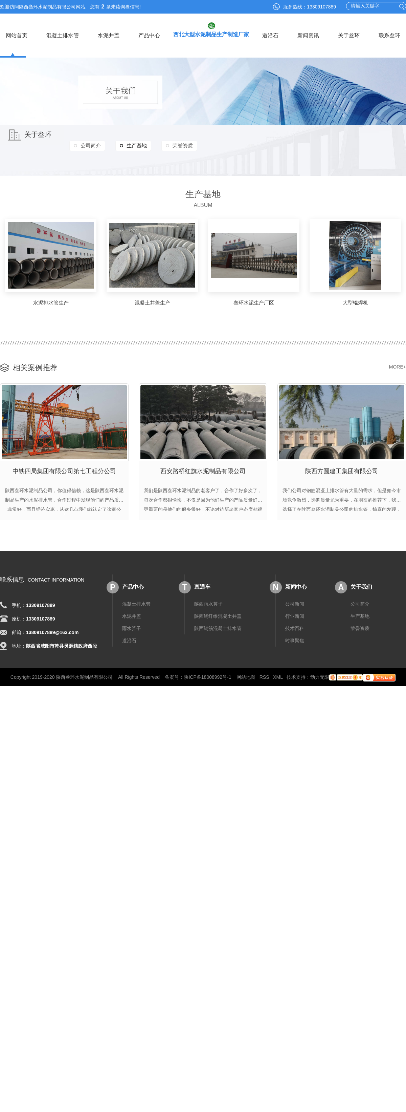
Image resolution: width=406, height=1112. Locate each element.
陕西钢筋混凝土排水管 (218, 624)
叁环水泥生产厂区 (253, 303)
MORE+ (397, 367)
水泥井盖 (108, 35)
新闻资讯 (308, 35)
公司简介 (93, 146)
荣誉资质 (194, 146)
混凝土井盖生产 (152, 303)
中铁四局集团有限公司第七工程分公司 (64, 469)
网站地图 (245, 672)
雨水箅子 (131, 624)
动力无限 (319, 672)
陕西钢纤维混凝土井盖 (218, 611)
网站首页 (16, 35)
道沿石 (270, 35)
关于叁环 (349, 35)
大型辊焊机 (355, 303)
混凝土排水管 (62, 35)
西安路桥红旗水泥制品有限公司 (203, 469)
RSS (264, 672)
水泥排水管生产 (51, 303)
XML (278, 672)
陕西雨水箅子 (208, 599)
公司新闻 (294, 599)
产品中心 (149, 35)
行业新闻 (294, 611)
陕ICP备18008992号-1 (207, 672)
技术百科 (294, 624)
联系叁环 (389, 35)
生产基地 (140, 146)
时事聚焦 (294, 636)
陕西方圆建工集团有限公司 (341, 469)
